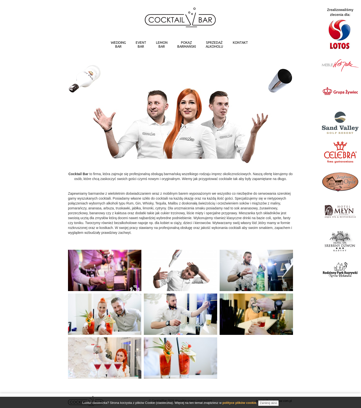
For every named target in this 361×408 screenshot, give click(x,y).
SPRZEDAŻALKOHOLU (214, 44)
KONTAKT (240, 43)
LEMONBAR (162, 44)
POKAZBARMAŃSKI (186, 44)
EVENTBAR (141, 44)
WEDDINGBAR (118, 44)
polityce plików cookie (239, 405)
